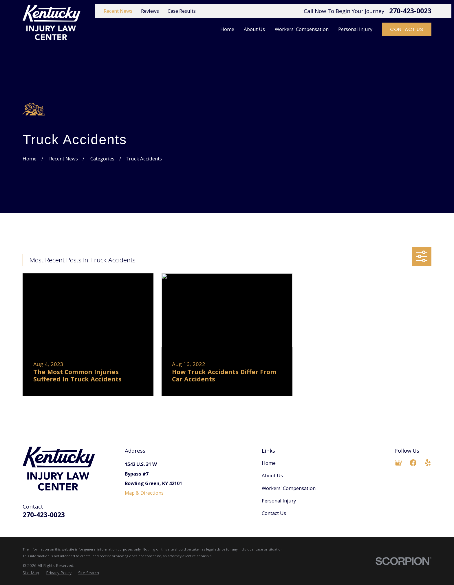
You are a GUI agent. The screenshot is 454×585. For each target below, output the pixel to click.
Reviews (150, 11)
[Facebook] (413, 462)
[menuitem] (31, 573)
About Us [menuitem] (254, 29)
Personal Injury (279, 500)
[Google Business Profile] (398, 462)
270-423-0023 (410, 11)
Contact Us (406, 29)
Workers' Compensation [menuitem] (302, 29)
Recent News (118, 11)
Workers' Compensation (289, 488)
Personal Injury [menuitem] (355, 29)
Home (269, 463)
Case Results (182, 11)
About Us (272, 475)
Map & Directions (144, 492)
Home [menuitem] (227, 29)
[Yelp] (427, 462)
